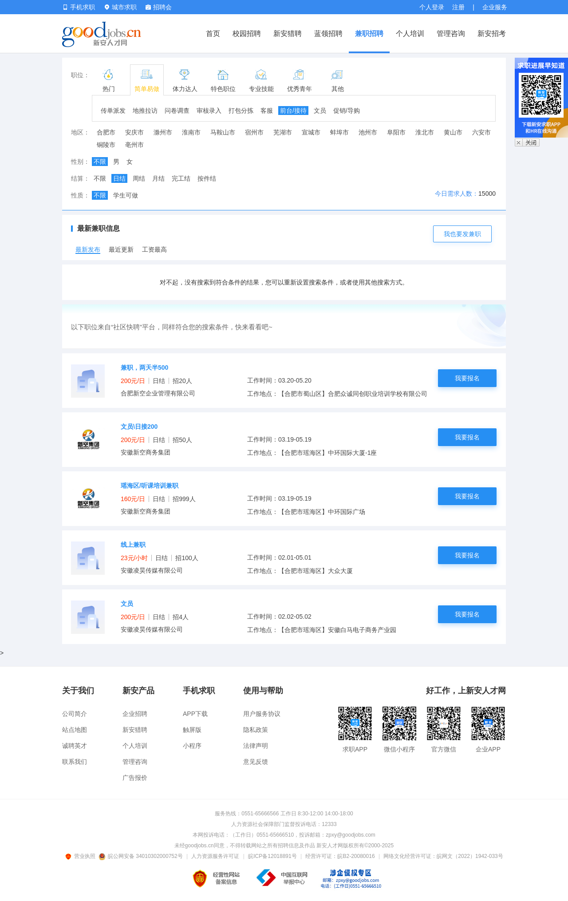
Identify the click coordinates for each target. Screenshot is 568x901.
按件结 (206, 178)
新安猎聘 (287, 33)
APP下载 (195, 713)
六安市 (481, 132)
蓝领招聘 (328, 33)
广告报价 (134, 777)
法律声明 (255, 745)
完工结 (181, 178)
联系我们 (74, 761)
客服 (266, 110)
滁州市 (163, 132)
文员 (320, 110)
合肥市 (106, 132)
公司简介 (74, 713)
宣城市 (311, 132)
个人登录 (431, 7)
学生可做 (125, 195)
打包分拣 (241, 110)
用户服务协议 (261, 713)
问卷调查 (177, 110)
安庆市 (134, 132)
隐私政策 (255, 729)
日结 (119, 178)
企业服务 (494, 7)
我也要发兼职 (462, 233)
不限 (100, 161)
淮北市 (424, 132)
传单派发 (113, 110)
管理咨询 (451, 33)
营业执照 (82, 856)
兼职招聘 (369, 33)
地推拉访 (145, 110)
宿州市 (254, 132)
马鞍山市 (222, 132)
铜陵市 (106, 144)
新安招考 (491, 33)
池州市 (368, 132)
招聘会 (159, 7)
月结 (158, 178)
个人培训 (410, 33)
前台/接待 (293, 110)
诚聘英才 (74, 745)
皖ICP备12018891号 (272, 856)
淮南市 (191, 132)
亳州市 (134, 144)
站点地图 (74, 729)
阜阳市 (396, 132)
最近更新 (121, 249)
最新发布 (87, 249)
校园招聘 (247, 33)
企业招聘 (134, 713)
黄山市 (453, 132)
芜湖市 (282, 132)
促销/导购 (346, 110)
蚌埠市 (339, 132)
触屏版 (192, 729)
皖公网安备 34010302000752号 (141, 856)
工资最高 (154, 249)
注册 (458, 7)
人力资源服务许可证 (215, 856)
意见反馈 (255, 761)
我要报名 (467, 378)
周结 (139, 178)
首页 (213, 33)
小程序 (192, 745)
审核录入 (209, 110)
